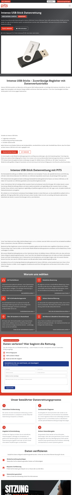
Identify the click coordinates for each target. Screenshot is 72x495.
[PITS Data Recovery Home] (4, 6)
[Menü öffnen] (70, 6)
